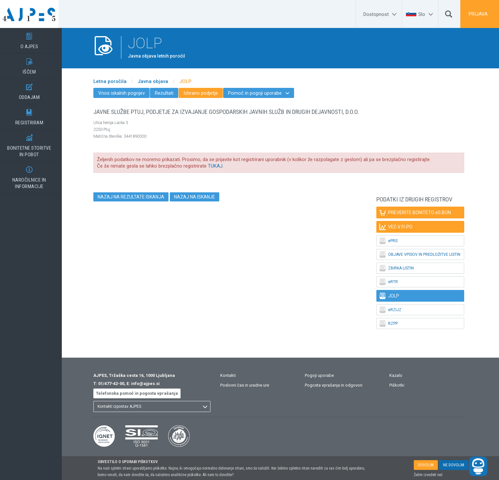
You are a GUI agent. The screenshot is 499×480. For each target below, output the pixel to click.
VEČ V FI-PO (399, 227)
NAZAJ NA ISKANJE (197, 196)
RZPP (392, 323)
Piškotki (400, 385)
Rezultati (167, 93)
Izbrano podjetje (204, 93)
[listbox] (155, 406)
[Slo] (426, 14)
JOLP (188, 81)
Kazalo (399, 375)
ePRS (392, 241)
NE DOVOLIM (453, 465)
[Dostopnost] (380, 14)
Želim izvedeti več (428, 475)
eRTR (392, 282)
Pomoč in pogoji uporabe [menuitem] (261, 93)
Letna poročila (113, 81)
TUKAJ (218, 166)
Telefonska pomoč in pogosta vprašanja (140, 393)
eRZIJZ (394, 310)
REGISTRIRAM (32, 115)
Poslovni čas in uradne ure (247, 385)
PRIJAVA (478, 14)
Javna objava (156, 81)
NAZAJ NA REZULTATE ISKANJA (134, 196)
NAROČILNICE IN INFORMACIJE (32, 175)
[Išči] (448, 16)
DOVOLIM (426, 465)
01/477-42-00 (114, 383)
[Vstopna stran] (32, 14)
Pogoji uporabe (322, 375)
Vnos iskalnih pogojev (124, 93)
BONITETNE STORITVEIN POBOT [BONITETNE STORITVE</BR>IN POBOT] (32, 144)
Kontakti (231, 375)
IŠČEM (32, 64)
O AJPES (32, 38)
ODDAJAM (32, 89)
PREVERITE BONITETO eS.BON (418, 212)
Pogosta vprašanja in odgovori (337, 385)
